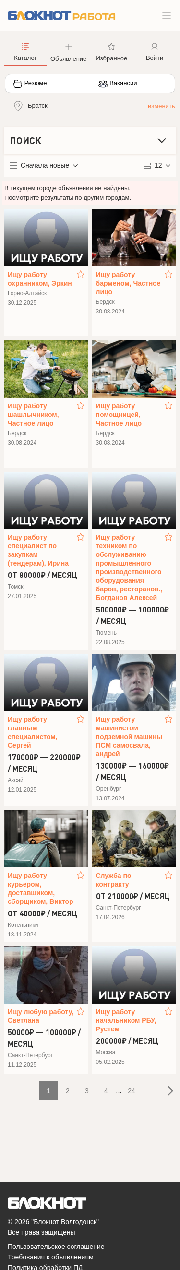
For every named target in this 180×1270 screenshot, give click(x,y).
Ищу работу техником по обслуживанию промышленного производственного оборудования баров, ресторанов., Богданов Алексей (129, 567)
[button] (68, 51)
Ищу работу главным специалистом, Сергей (33, 732)
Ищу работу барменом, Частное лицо (128, 283)
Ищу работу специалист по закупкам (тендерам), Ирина (38, 550)
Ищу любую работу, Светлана (40, 1016)
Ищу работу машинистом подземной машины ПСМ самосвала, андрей (129, 737)
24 (131, 1091)
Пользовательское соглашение (56, 1246)
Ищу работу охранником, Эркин (40, 279)
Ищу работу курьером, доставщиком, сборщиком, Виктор (40, 888)
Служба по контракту (114, 880)
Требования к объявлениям (51, 1257)
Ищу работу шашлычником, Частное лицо (33, 414)
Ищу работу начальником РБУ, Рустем (126, 1020)
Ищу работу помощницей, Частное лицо (119, 414)
